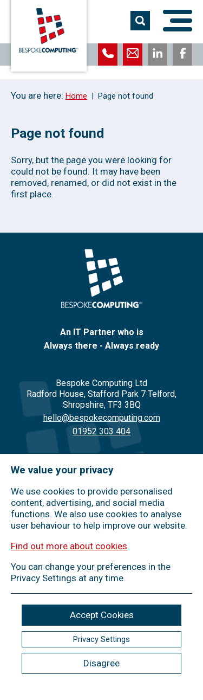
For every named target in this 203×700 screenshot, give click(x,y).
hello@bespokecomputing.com (101, 418)
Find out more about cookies (69, 546)
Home (76, 96)
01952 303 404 (101, 431)
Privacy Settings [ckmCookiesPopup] (101, 639)
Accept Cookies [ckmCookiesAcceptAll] (102, 614)
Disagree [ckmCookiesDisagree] (101, 663)
